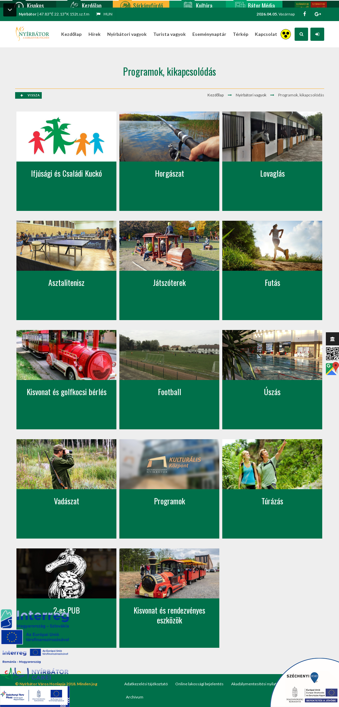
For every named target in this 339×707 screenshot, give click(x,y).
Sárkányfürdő (141, 4)
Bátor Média (254, 4)
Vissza (30, 95)
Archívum (134, 696)
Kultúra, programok (198, 4)
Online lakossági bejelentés (199, 683)
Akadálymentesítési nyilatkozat (258, 683)
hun (104, 14)
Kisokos (28, 4)
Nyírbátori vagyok (251, 94)
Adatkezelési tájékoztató (146, 683)
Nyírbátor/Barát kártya (310, 4)
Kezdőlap (84, 4)
